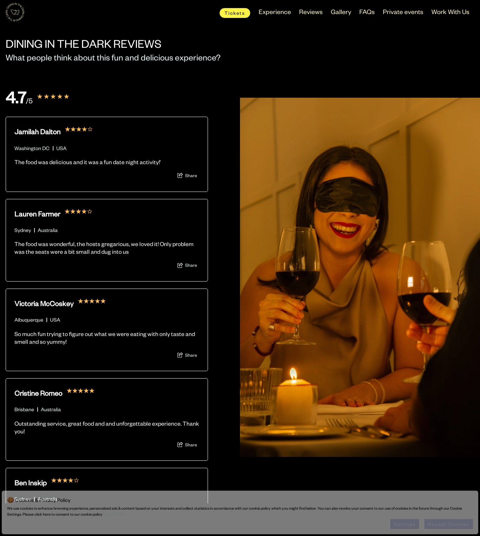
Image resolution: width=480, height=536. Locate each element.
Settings (405, 524)
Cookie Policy (114, 514)
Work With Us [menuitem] (450, 11)
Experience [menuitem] (275, 11)
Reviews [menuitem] (311, 11)
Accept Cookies (448, 524)
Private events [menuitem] (403, 11)
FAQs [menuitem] (367, 11)
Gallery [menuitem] (341, 11)
